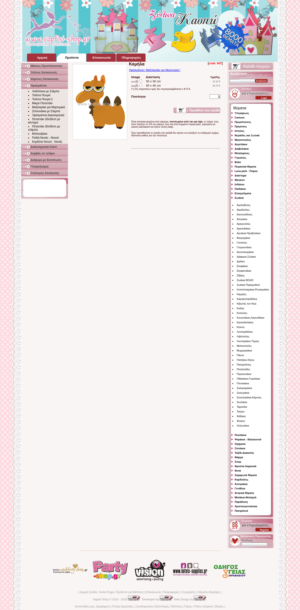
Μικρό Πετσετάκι (42, 103)
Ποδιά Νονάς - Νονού (45, 137)
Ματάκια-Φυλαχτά (245, 497)
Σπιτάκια (240, 448)
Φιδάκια (241, 416)
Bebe (238, 162)
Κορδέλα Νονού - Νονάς (47, 141)
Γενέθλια (240, 488)
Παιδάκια (240, 188)
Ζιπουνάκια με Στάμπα (46, 111)
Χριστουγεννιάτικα (246, 506)
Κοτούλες (242, 313)
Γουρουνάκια (244, 247)
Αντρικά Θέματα (244, 493)
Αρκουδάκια (243, 228)
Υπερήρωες (242, 113)
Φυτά (238, 470)
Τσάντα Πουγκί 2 (42, 99)
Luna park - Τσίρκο (246, 171)
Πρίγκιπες (241, 126)
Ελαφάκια (242, 266)
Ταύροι (240, 411)
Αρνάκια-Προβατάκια (248, 233)
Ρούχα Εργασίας (122, 606)
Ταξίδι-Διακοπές (244, 452)
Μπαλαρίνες (242, 153)
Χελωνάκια (243, 425)
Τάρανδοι (242, 406)
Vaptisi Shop (101, 599)
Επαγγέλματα (243, 193)
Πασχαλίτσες (244, 364)
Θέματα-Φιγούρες (209, 592)
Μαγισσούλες (243, 139)
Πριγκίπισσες (243, 122)
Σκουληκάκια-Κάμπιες (249, 397)
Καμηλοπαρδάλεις (247, 298)
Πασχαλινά (241, 510)
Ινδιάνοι (239, 184)
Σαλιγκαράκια (244, 388)
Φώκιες (241, 420)
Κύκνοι (240, 327)
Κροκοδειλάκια (245, 322)
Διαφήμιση (103, 606)
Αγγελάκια (241, 144)
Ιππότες (239, 131)
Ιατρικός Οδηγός (213, 606)
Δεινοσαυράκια (245, 252)
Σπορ (238, 461)
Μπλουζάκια (39, 133)
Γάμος (188, 606)
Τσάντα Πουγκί (41, 95)
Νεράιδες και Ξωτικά (247, 135)
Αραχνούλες (244, 223)
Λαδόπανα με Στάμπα (45, 91)
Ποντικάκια (243, 383)
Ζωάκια (239, 197)
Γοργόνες (240, 157)
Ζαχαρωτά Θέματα (246, 475)
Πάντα (240, 355)
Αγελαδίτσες (244, 205)
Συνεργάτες (189, 592)
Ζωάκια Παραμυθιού (248, 284)
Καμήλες (242, 294)
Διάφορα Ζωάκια (246, 256)
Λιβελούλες (243, 336)
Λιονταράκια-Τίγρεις (248, 341)
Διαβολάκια (242, 148)
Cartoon (239, 117)
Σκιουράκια (243, 392)
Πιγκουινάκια (244, 374)
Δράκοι (241, 261)
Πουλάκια (240, 435)
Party (197, 606)
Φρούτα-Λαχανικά (245, 466)
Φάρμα (239, 457)
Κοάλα (240, 308)
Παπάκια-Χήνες (245, 359)
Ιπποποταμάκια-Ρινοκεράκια (253, 289)
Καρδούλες (241, 479)
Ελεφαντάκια (244, 270)
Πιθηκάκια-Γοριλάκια (248, 378)
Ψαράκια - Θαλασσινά (248, 439)
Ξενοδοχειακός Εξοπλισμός (152, 606)
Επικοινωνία (153, 592)
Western (240, 180)
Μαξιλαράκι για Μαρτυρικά (48, 107)
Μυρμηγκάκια (244, 350)
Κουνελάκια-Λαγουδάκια (250, 317)
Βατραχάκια (243, 237)
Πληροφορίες (171, 592)
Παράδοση (241, 501)
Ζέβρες (241, 275)
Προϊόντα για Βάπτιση (129, 592)
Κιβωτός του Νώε (246, 303)
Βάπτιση (177, 606)
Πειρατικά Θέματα (245, 166)
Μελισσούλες (244, 345)
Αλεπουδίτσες (244, 214)
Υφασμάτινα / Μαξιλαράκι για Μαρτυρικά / (154, 70)
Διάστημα (240, 175)
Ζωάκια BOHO (245, 280)
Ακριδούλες (243, 209)
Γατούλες (242, 242)
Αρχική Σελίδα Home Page (97, 592)
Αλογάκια (242, 219)
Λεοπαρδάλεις (245, 331)
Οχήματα (240, 443)
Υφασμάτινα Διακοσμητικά (48, 115)
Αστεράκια (241, 484)
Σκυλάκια (242, 402)
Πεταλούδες (243, 369)
